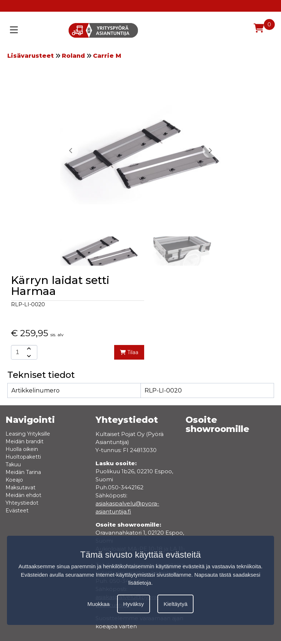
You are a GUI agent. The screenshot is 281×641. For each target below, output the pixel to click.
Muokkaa (98, 604)
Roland (73, 55)
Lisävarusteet (30, 55)
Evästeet (17, 510)
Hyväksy (133, 604)
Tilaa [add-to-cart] (129, 352)
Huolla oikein (21, 449)
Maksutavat (20, 487)
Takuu (13, 464)
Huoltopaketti (23, 457)
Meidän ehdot (23, 495)
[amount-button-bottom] (28, 356)
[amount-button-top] (28, 348)
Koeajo (14, 480)
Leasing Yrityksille (27, 434)
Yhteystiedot (21, 503)
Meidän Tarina (23, 472)
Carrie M (107, 55)
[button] (210, 150)
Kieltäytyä (175, 604)
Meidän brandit (24, 441)
